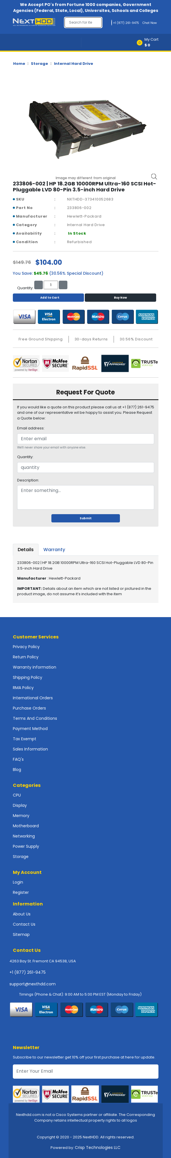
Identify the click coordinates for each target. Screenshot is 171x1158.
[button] (149, 42)
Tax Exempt (24, 739)
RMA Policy (23, 687)
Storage (39, 63)
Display (20, 805)
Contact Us (24, 924)
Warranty (54, 549)
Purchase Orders (29, 708)
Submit (86, 518)
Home (19, 63)
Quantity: (25, 457)
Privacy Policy (26, 647)
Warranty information (34, 667)
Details (26, 549)
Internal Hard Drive (73, 63)
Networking (24, 836)
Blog (17, 769)
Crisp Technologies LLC (97, 1147)
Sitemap (21, 934)
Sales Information (30, 749)
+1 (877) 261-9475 (27, 972)
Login (18, 882)
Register (21, 892)
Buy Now (120, 297)
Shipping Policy (27, 677)
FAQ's (18, 759)
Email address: (31, 428)
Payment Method (30, 728)
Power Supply (26, 846)
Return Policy (26, 657)
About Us (22, 914)
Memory (21, 815)
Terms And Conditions (35, 718)
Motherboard (26, 826)
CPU (17, 795)
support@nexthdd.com (32, 984)
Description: (28, 480)
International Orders (33, 698)
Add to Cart (48, 297)
